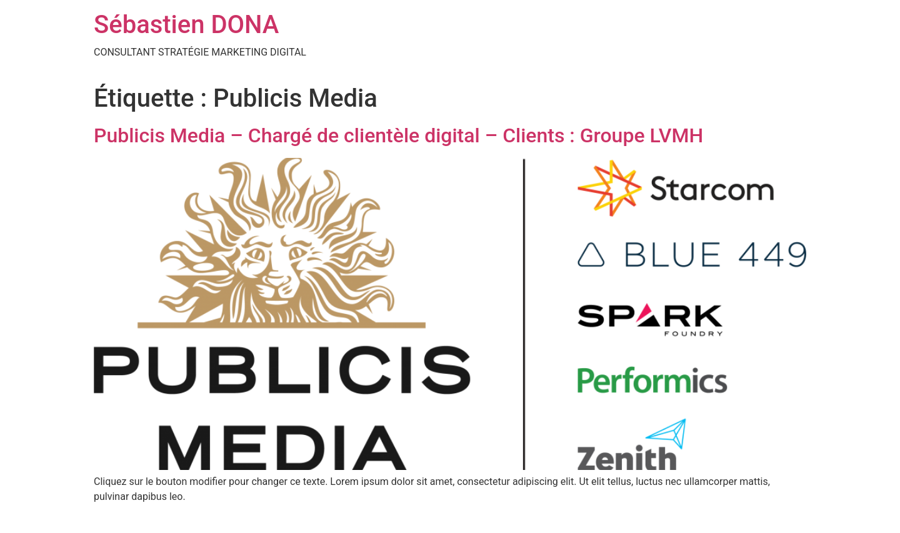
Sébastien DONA (186, 24)
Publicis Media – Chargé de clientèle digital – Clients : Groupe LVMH (398, 135)
